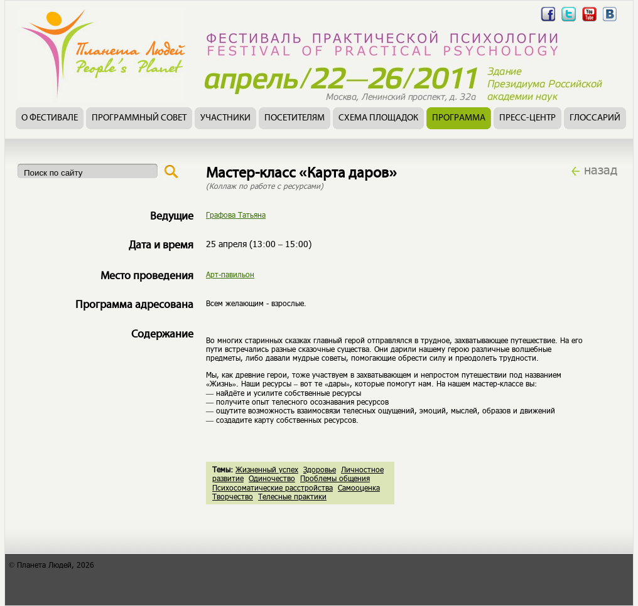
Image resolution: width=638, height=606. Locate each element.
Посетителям (294, 118)
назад (600, 169)
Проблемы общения (335, 478)
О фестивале (49, 118)
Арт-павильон (230, 274)
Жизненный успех (266, 469)
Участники (225, 118)
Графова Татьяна (236, 214)
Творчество (232, 496)
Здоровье (319, 469)
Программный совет (139, 118)
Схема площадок (378, 118)
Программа (458, 118)
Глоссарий (595, 118)
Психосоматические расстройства (272, 487)
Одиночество (272, 478)
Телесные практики (292, 496)
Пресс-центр (527, 118)
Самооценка (359, 487)
